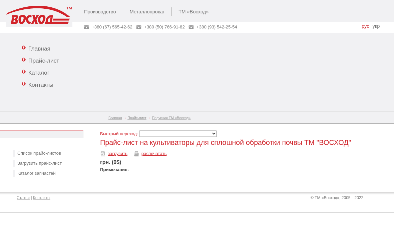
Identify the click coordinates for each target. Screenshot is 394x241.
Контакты (37, 84)
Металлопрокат (147, 11)
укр (376, 26)
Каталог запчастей (36, 173)
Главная (36, 48)
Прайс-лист (40, 60)
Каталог (35, 72)
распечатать (154, 153)
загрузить (117, 153)
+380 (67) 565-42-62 (112, 26)
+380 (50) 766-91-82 (164, 26)
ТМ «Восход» (193, 11)
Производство (100, 11)
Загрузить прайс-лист (39, 163)
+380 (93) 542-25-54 (216, 26)
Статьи (23, 197)
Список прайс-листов (39, 153)
